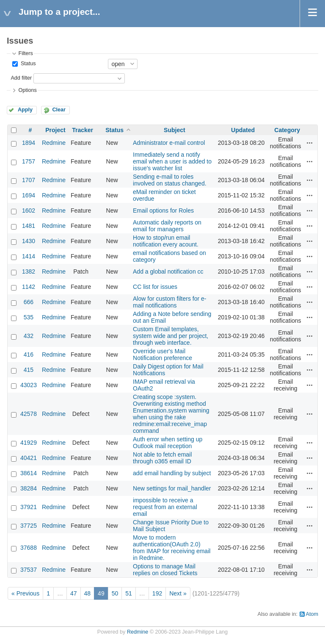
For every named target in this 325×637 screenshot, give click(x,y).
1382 (28, 271)
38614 (28, 473)
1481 (28, 225)
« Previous (25, 593)
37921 (28, 507)
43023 (28, 385)
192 (157, 593)
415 (28, 369)
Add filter (21, 78)
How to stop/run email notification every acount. (165, 241)
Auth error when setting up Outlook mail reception (167, 442)
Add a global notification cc (168, 271)
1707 (28, 180)
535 (28, 317)
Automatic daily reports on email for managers (167, 226)
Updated (243, 130)
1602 (28, 210)
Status (27, 63)
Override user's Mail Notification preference (162, 354)
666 (28, 302)
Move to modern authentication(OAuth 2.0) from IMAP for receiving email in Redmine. (171, 547)
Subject (174, 130)
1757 (28, 161)
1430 (28, 241)
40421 (28, 457)
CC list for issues (155, 286)
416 (28, 354)
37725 (28, 525)
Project (55, 130)
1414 (28, 256)
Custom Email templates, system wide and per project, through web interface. (170, 336)
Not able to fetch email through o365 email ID (162, 458)
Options (27, 90)
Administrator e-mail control (169, 142)
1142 (28, 286)
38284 (28, 488)
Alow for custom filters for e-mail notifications (170, 302)
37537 (28, 569)
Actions (309, 142)
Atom (312, 614)
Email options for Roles (163, 210)
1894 (28, 142)
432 (28, 335)
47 (73, 593)
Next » (177, 593)
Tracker (82, 130)
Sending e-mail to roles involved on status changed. (170, 180)
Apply (25, 110)
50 (115, 593)
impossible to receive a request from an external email (165, 507)
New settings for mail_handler (172, 488)
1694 (28, 195)
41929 (28, 442)
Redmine (54, 142)
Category (287, 130)
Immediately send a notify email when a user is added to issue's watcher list (172, 161)
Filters (25, 53)
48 (87, 593)
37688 (28, 547)
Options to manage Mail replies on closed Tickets (165, 569)
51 (128, 593)
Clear (59, 110)
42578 (28, 413)
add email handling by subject (172, 473)
